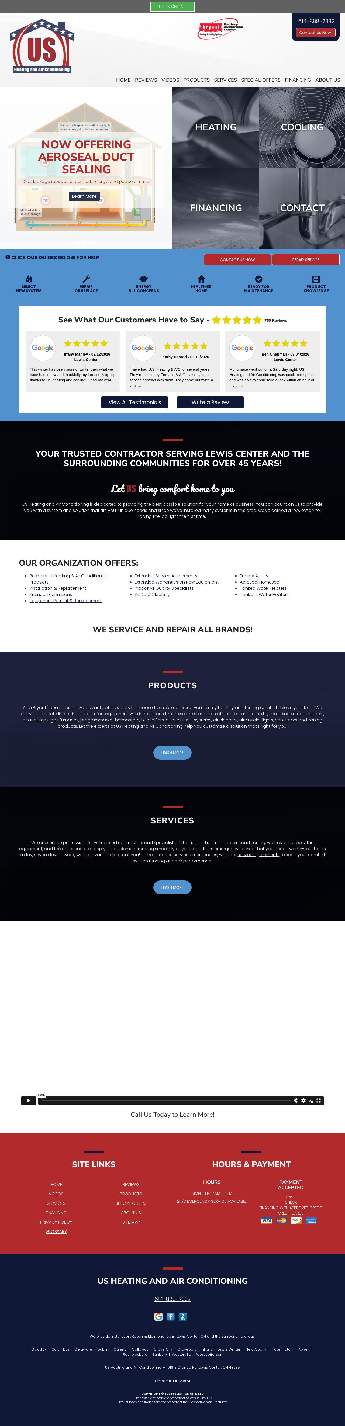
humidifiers (152, 720)
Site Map (131, 1222)
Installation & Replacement (58, 588)
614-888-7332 (172, 1299)
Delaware (83, 1349)
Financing (298, 80)
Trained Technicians (51, 594)
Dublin (102, 1349)
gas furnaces (64, 720)
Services (225, 80)
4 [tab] (95, 244)
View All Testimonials (135, 402)
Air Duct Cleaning (153, 594)
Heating (216, 127)
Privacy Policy (56, 1222)
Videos (170, 80)
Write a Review (210, 402)
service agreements (259, 855)
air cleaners (225, 720)
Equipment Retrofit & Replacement (66, 601)
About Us (327, 80)
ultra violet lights (256, 720)
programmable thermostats (109, 720)
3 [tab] (90, 244)
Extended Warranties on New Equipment (177, 582)
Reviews (146, 80)
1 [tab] (79, 244)
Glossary (56, 1232)
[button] (237, 259)
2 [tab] (85, 244)
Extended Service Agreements (166, 576)
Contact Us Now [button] (315, 32)
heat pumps (36, 720)
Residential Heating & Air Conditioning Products (69, 579)
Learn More (84, 196)
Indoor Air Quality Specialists (164, 588)
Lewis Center (229, 1349)
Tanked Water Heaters (263, 588)
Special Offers (261, 80)
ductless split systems (188, 720)
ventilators (286, 720)
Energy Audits (254, 576)
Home (123, 80)
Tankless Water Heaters (264, 594)
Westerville (181, 1354)
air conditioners (307, 714)
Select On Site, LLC (188, 1394)
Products (197, 80)
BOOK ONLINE (172, 6)
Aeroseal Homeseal (260, 582)
